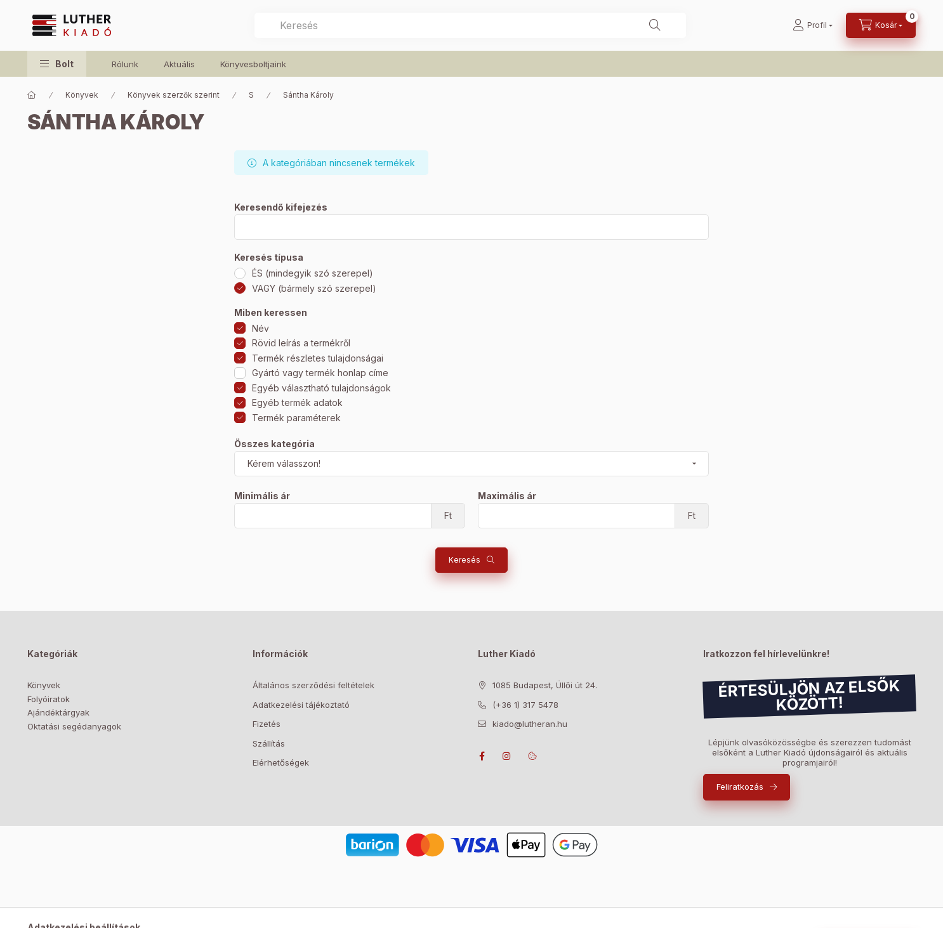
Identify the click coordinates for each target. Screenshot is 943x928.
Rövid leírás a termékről (301, 342)
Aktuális (179, 64)
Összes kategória (274, 444)
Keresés (464, 560)
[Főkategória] (31, 95)
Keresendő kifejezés (280, 207)
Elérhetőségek (281, 762)
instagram (507, 756)
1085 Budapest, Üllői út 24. (544, 685)
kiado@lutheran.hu (529, 724)
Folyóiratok (48, 699)
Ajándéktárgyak (58, 712)
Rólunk (125, 64)
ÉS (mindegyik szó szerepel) (312, 273)
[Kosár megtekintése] (881, 25)
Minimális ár (262, 496)
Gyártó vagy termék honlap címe (320, 372)
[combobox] (470, 25)
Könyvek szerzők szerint (174, 95)
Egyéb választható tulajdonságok (321, 387)
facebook (481, 756)
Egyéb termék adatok (297, 402)
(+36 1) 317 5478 (525, 705)
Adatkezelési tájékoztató (301, 705)
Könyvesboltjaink (253, 64)
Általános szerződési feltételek (313, 685)
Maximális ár (507, 496)
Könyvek (81, 95)
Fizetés (266, 724)
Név (260, 328)
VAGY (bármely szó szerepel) (314, 288)
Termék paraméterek (296, 417)
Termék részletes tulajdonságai (317, 358)
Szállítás (269, 743)
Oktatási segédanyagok (74, 726)
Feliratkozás (739, 786)
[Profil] (812, 25)
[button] (56, 64)
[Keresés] (654, 25)
